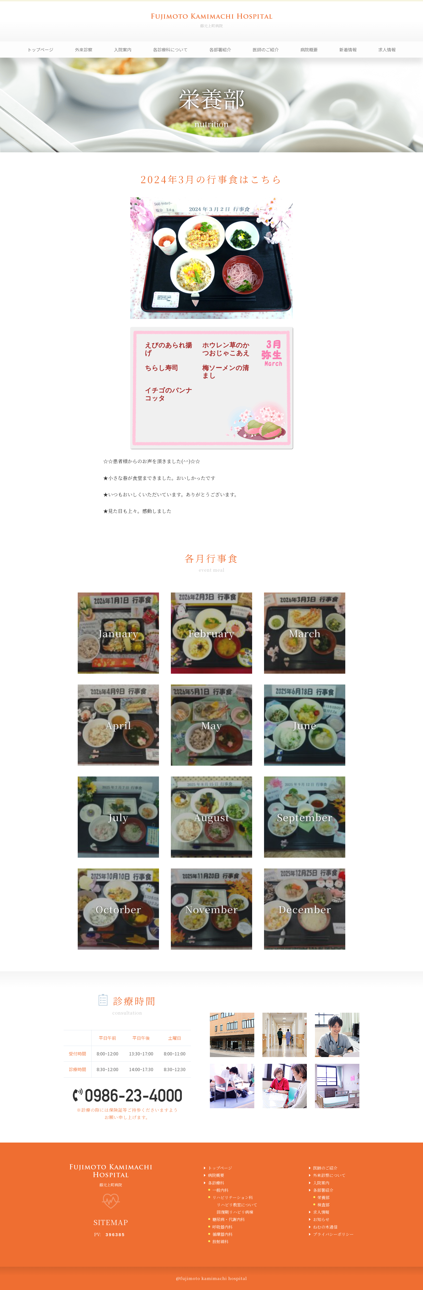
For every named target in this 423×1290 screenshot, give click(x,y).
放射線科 (220, 1241)
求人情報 (387, 49)
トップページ (40, 49)
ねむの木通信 (325, 1227)
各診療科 (216, 1183)
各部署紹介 (220, 49)
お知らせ (321, 1219)
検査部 (323, 1204)
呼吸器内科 (222, 1227)
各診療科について (170, 49)
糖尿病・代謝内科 (228, 1219)
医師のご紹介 (266, 49)
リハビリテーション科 (232, 1197)
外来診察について (329, 1175)
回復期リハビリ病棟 (235, 1212)
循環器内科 (222, 1234)
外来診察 (83, 49)
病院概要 (309, 49)
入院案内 (122, 49)
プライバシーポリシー (333, 1234)
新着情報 (348, 49)
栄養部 (323, 1197)
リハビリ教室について (237, 1204)
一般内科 (220, 1190)
